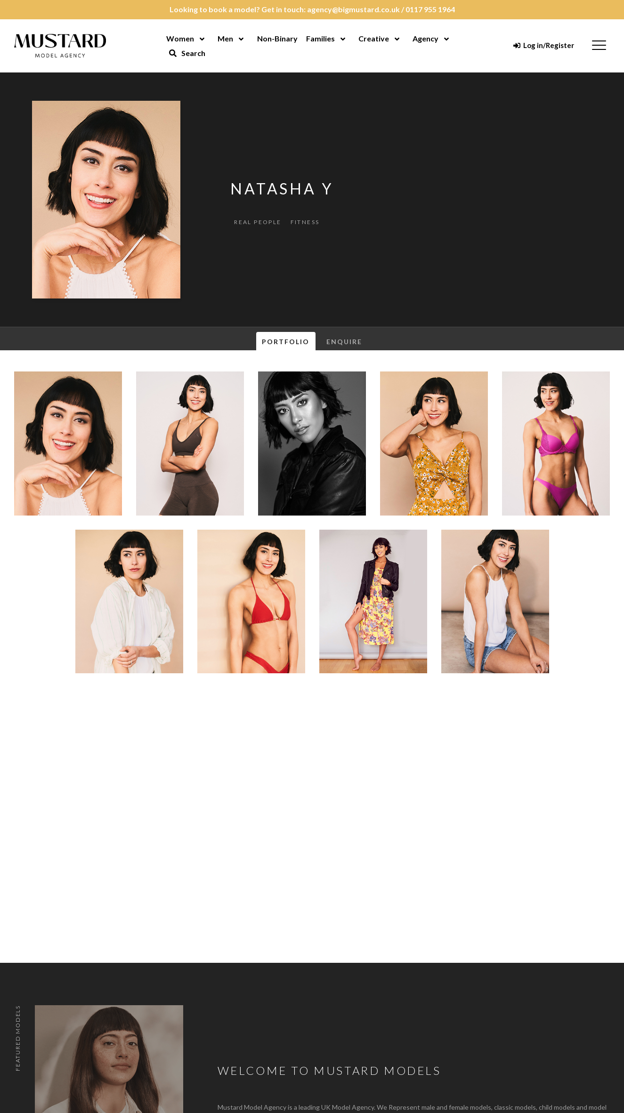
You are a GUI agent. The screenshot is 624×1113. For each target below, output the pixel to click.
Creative (373, 38)
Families (320, 38)
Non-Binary (277, 38)
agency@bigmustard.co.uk (353, 9)
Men (225, 38)
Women (180, 38)
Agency (425, 38)
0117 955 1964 (430, 9)
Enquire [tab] (344, 342)
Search (187, 52)
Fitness (305, 222)
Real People (257, 222)
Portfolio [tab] (286, 342)
